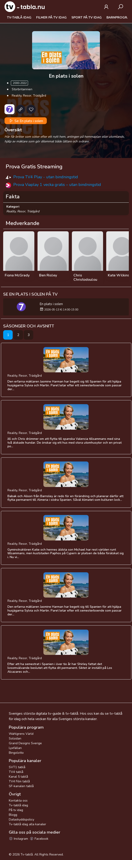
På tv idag (16, 810)
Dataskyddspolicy (21, 819)
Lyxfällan (15, 748)
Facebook (39, 839)
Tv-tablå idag (19, 17)
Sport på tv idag (86, 17)
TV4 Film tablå (19, 781)
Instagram (18, 839)
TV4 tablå (16, 772)
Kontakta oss (18, 800)
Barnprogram (119, 17)
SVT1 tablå (17, 767)
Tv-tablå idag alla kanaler (27, 824)
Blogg (13, 815)
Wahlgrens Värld (21, 734)
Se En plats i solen (26, 120)
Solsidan (15, 738)
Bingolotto (16, 753)
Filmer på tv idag (51, 17)
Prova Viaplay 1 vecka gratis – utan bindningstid (57, 184)
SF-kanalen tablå (21, 786)
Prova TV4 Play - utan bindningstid (45, 177)
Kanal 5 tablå (18, 776)
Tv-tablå (27, 854)
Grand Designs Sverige (25, 743)
